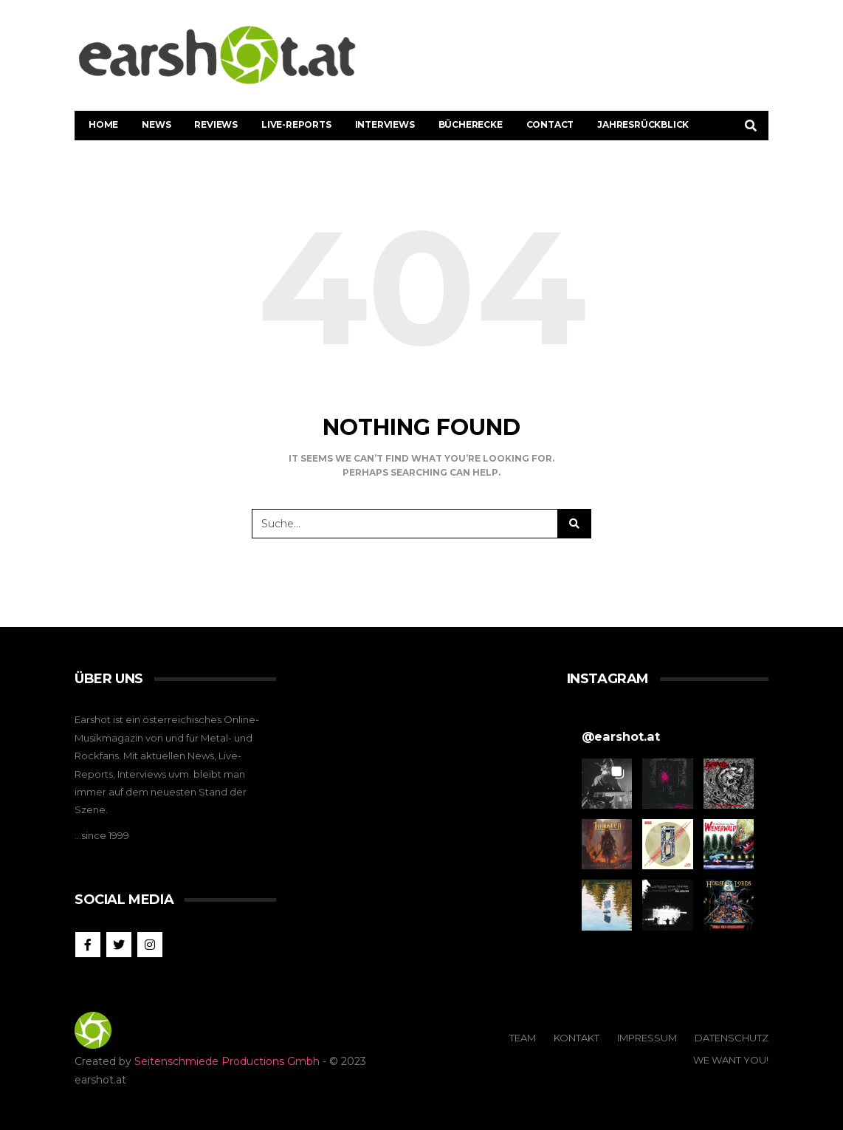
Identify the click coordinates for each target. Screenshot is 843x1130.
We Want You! (730, 1060)
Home (103, 124)
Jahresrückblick (643, 124)
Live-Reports (296, 124)
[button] (607, 784)
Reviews (216, 124)
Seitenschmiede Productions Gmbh (227, 1061)
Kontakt (576, 1038)
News (156, 124)
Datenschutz (731, 1038)
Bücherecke (470, 124)
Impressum (647, 1038)
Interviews (385, 124)
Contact (550, 124)
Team (522, 1038)
